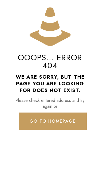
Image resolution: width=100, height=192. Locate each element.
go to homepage (53, 121)
